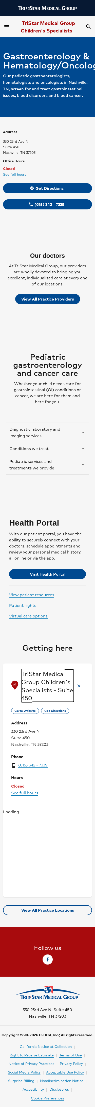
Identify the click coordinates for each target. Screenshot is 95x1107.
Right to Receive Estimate (32, 1055)
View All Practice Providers (47, 299)
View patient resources (31, 595)
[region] (47, 859)
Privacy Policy (71, 1063)
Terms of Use (70, 1055)
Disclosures (59, 1089)
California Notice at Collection (46, 1046)
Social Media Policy (24, 1072)
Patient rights (22, 605)
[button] (47, 432)
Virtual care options (28, 616)
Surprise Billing (21, 1080)
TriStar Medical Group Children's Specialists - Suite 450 (47, 686)
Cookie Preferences (47, 1098)
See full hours (14, 174)
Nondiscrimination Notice (61, 1080)
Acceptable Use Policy (65, 1072)
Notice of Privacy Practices (31, 1063)
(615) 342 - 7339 (33, 765)
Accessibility (33, 1089)
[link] (47, 188)
